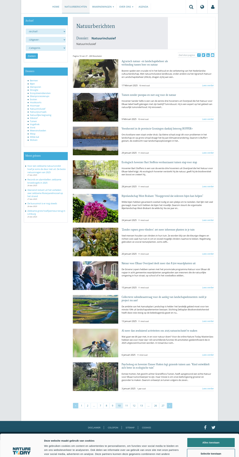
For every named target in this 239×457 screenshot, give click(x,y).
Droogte (34, 89)
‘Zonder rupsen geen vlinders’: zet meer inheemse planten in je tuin (158, 229)
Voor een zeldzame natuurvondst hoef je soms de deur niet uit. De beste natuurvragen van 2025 (46, 169)
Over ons (126, 6)
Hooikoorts (35, 102)
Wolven (34, 139)
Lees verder (208, 85)
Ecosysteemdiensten (40, 93)
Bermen (34, 80)
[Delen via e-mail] (212, 55)
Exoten (33, 99)
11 (126, 405)
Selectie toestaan (211, 432)
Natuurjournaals (38, 111)
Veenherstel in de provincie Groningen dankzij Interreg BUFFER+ (157, 128)
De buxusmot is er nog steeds (42, 203)
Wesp (32, 133)
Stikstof (34, 118)
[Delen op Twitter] (203, 55)
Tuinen (33, 121)
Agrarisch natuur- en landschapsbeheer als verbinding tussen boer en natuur (145, 62)
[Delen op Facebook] (199, 55)
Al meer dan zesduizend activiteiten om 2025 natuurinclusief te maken (159, 330)
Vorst (32, 127)
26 (155, 405)
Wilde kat (34, 136)
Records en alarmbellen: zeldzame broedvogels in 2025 (44, 181)
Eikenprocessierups (39, 96)
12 (134, 405)
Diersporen (35, 86)
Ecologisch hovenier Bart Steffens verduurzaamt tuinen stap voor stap (159, 162)
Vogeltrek (35, 124)
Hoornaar (35, 105)
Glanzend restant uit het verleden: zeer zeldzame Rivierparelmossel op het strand (45, 193)
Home (55, 6)
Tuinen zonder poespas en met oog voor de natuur (149, 94)
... (94, 405)
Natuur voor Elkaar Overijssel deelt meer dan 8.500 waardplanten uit (159, 263)
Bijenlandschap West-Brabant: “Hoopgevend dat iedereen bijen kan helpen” (162, 196)
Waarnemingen (103, 6)
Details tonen (182, 450)
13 (141, 405)
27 (163, 405)
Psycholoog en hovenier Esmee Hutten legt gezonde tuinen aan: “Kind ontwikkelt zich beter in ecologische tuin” (166, 365)
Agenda (143, 6)
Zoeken (32, 56)
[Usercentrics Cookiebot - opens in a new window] (21, 450)
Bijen (32, 83)
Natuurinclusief (37, 108)
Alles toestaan (210, 421)
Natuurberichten (76, 6)
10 (119, 405)
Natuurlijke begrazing (40, 115)
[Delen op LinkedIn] (208, 55)
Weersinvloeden (38, 130)
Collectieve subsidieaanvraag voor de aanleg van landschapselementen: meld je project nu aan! (164, 298)
